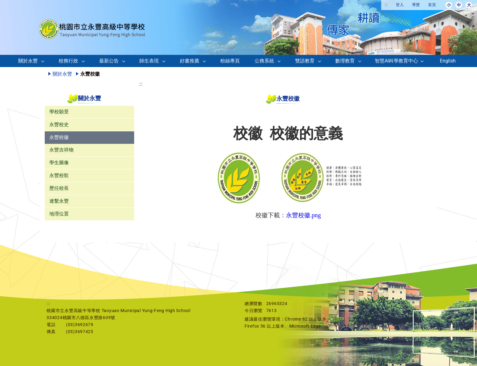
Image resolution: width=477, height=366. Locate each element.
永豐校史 (59, 124)
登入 (400, 4)
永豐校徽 (59, 137)
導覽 (416, 4)
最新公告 (109, 61)
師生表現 (149, 61)
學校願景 (59, 112)
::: (386, 4)
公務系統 (264, 61)
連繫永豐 (59, 201)
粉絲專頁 (230, 61)
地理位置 (59, 214)
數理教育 (345, 61)
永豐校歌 (59, 175)
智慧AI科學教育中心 (396, 61)
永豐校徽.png (303, 215)
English (448, 61)
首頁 (432, 4)
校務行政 (68, 61)
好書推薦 (189, 61)
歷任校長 (59, 188)
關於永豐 (28, 61)
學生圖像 (59, 162)
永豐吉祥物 (61, 150)
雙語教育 (305, 61)
